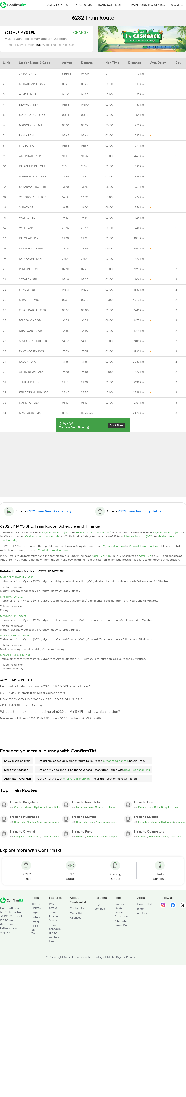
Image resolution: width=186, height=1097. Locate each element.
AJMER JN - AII (28, 94)
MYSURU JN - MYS (30, 413)
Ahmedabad (102, 822)
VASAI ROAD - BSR (31, 248)
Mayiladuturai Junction (144, 546)
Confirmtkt (144, 904)
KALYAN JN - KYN (30, 258)
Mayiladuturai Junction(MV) (94, 532)
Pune (176, 807)
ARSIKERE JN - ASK (31, 371)
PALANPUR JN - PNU (32, 166)
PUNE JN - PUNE (29, 269)
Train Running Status (147, 5)
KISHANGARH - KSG (32, 84)
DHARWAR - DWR (30, 330)
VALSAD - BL (27, 217)
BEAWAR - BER (28, 104)
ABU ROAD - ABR (30, 156)
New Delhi (54, 807)
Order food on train (116, 760)
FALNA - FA (26, 145)
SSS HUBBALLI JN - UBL (33, 341)
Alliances (75, 917)
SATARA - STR (28, 279)
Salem (55, 836)
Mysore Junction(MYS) (57, 532)
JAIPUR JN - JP (28, 73)
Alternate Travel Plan (76, 778)
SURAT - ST (26, 207)
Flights (35, 912)
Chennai (18, 807)
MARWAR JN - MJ (30, 125)
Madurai (46, 836)
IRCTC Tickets (57, 5)
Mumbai (99, 807)
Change (80, 33)
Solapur (103, 836)
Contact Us (77, 908)
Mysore (29, 807)
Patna (79, 807)
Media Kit (76, 912)
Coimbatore (33, 836)
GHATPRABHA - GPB (32, 310)
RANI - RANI (26, 135)
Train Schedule (110, 5)
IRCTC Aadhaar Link (137, 769)
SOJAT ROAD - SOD (32, 114)
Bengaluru (166, 807)
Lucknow (110, 807)
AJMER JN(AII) (100, 555)
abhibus (100, 908)
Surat (114, 822)
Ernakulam (175, 836)
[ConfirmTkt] (11, 899)
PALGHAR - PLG (29, 238)
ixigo (98, 904)
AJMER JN (145, 555)
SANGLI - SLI (27, 289)
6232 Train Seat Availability (49, 511)
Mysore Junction (114, 546)
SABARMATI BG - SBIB (33, 186)
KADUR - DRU (27, 361)
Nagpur (113, 836)
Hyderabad (40, 807)
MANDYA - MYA (29, 402)
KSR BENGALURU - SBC (34, 392)
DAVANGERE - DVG (31, 351)
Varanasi (89, 807)
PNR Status (82, 5)
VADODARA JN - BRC (33, 197)
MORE (177, 5)
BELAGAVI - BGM (30, 320)
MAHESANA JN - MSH (32, 176)
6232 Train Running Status (139, 511)
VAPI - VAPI (26, 227)
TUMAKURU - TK (29, 382)
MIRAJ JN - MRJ (29, 299)
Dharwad (180, 822)
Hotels (35, 917)
